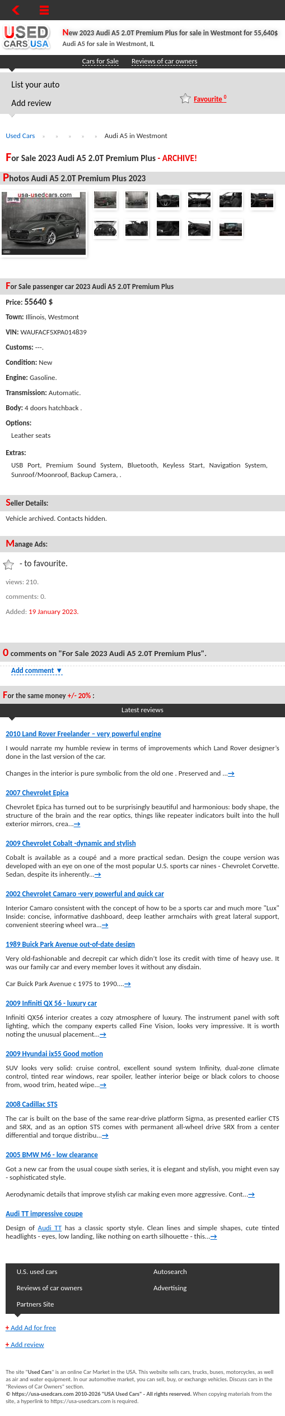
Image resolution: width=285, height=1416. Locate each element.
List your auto (35, 84)
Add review (31, 103)
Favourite (210, 98)
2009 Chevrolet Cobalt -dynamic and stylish (71, 843)
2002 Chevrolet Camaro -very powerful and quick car (85, 894)
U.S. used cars (37, 1271)
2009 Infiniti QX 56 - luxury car (51, 1003)
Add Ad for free (31, 1327)
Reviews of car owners (164, 61)
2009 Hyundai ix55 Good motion (54, 1054)
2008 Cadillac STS (31, 1104)
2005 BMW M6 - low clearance (52, 1155)
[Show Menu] (44, 10)
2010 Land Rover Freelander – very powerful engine (83, 734)
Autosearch (170, 1271)
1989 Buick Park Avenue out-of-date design (70, 944)
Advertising (169, 1288)
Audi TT (50, 1227)
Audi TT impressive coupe (44, 1213)
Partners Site (35, 1304)
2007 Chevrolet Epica (37, 793)
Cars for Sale (100, 61)
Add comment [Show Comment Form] (37, 670)
